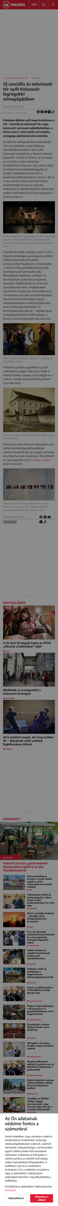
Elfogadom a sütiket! (41, 1198)
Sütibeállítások (16, 1198)
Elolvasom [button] (10, 1190)
